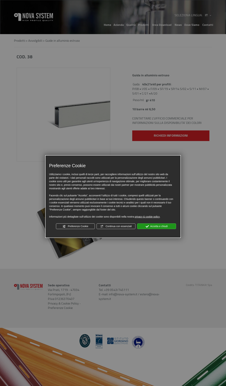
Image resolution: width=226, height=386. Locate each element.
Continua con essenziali (116, 226)
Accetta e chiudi (157, 226)
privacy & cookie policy (147, 216)
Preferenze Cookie (75, 226)
